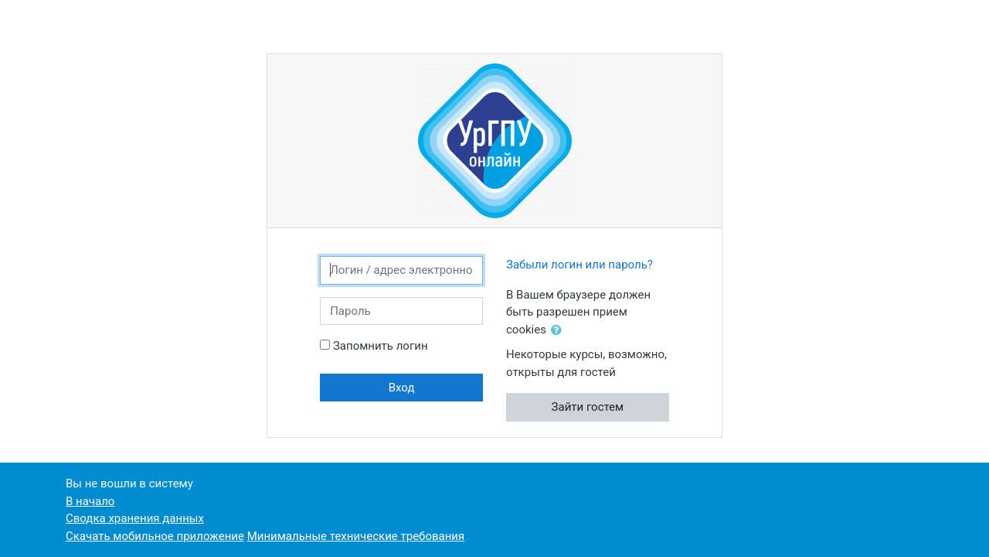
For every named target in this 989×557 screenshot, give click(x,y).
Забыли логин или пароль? (579, 265)
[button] (559, 330)
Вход (402, 388)
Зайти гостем (588, 407)
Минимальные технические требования (356, 536)
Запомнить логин (380, 346)
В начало (90, 501)
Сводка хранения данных (135, 518)
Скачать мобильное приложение (155, 536)
